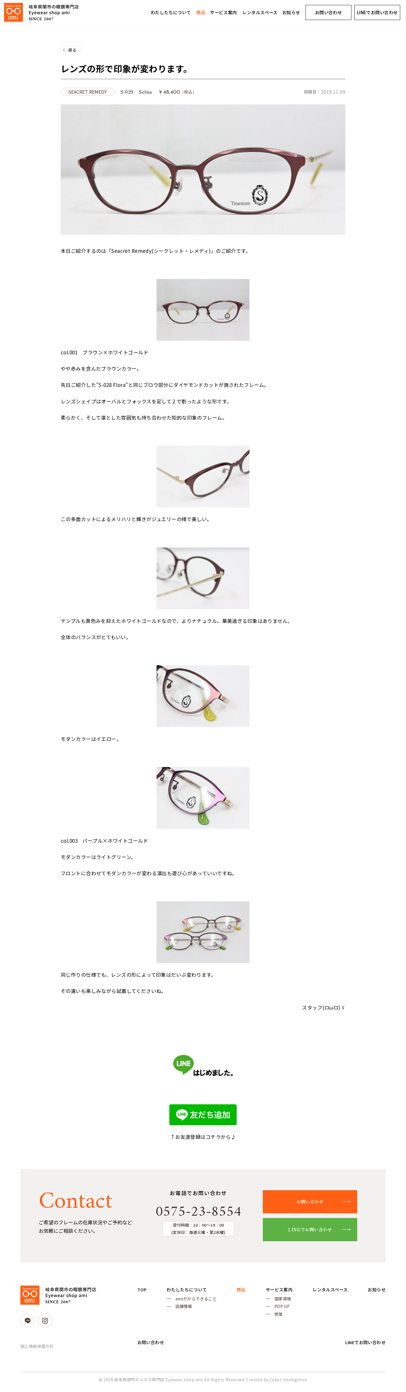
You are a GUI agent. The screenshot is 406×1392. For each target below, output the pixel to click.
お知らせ (291, 12)
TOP (142, 1291)
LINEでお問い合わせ (315, 1231)
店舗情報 (192, 1310)
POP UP (307, 1310)
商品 (200, 12)
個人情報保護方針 (37, 1348)
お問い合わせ (328, 12)
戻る (72, 50)
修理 (304, 1318)
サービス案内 (223, 12)
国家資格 (308, 1301)
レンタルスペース (259, 12)
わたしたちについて (171, 12)
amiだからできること (205, 1301)
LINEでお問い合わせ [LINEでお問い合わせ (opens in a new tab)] (377, 12)
